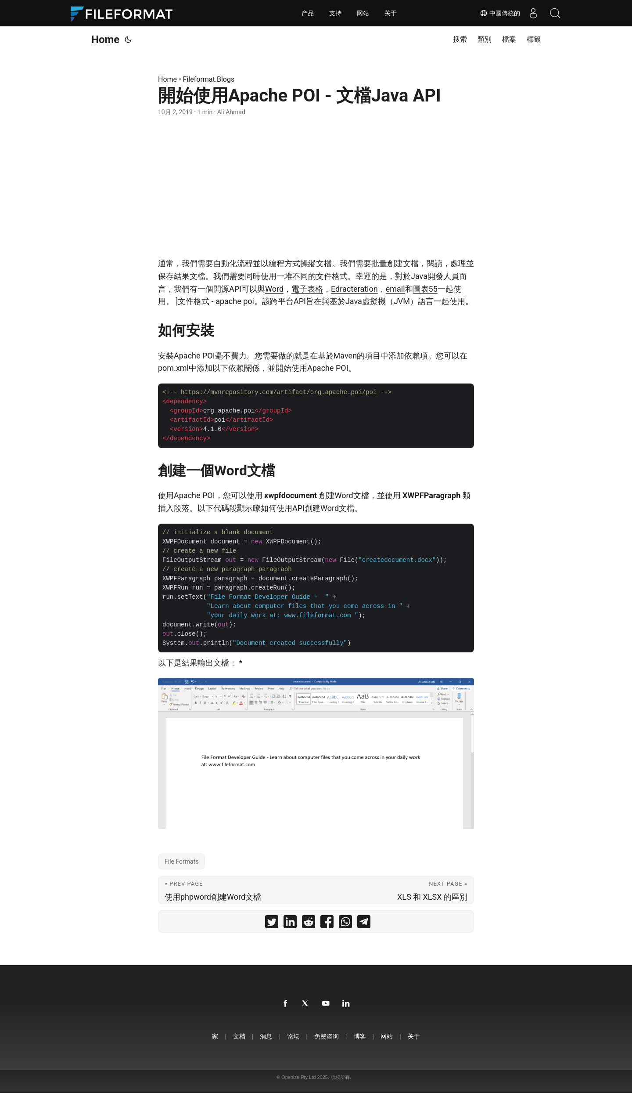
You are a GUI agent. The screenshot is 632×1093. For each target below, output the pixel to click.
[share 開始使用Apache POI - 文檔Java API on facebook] (327, 923)
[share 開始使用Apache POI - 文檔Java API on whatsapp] (345, 923)
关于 (390, 13)
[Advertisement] (316, 187)
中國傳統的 (500, 13)
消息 (266, 1036)
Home (105, 39)
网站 (363, 13)
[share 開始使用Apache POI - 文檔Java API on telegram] (363, 923)
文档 (239, 1036)
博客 (360, 1036)
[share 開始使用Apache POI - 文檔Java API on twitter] (271, 923)
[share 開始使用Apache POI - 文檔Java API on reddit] (308, 923)
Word (274, 288)
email (395, 288)
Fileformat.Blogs (209, 79)
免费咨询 (326, 1036)
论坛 (293, 1036)
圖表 (421, 288)
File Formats (181, 861)
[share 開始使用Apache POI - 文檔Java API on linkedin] (290, 923)
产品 (308, 13)
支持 (335, 13)
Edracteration (354, 288)
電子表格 (307, 288)
